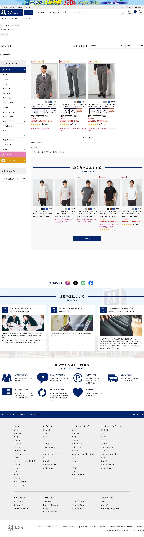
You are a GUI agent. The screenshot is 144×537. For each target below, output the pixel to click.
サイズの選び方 (20, 497)
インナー (17, 468)
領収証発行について (50, 508)
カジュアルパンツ (8, 126)
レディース (40, 12)
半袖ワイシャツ (8, 103)
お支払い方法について (50, 505)
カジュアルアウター (9, 117)
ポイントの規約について (80, 505)
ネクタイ (6, 107)
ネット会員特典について (80, 508)
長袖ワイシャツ (8, 98)
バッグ (5, 131)
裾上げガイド (18, 501)
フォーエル (105, 505)
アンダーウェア (8, 144)
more (87, 238)
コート (5, 84)
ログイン (27, 7)
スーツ (5, 75)
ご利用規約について (50, 527)
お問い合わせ (138, 7)
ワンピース (46, 451)
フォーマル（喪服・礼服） (52, 454)
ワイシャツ (17, 447)
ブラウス (46, 444)
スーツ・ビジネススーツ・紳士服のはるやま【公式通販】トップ (20, 414)
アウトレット (54, 12)
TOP (3, 18)
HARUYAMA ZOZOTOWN (110, 508)
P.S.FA (103, 501)
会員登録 (19, 7)
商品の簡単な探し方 (50, 512)
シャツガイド (18, 505)
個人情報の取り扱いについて (69, 527)
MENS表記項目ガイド (21, 508)
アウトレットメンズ (80, 426)
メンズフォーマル (8, 112)
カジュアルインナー (9, 121)
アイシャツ (6, 93)
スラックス (18, 18)
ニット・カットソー (50, 447)
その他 (5, 149)
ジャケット (6, 79)
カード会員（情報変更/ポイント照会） (120, 527)
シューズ (5, 135)
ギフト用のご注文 (78, 501)
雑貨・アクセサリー (9, 140)
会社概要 (102, 527)
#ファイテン (4, 34)
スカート (46, 440)
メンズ (28, 12)
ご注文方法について (50, 501)
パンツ (16, 471)
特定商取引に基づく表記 (88, 527)
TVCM (117, 7)
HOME (39, 527)
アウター (17, 464)
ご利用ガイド (126, 7)
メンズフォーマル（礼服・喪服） (25, 461)
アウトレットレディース (111, 426)
